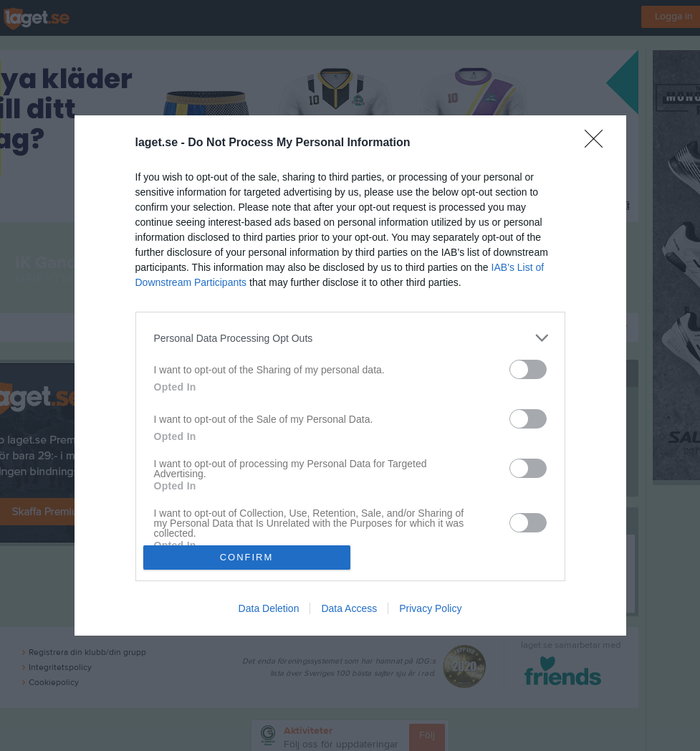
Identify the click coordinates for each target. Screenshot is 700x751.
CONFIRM (247, 557)
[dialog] (350, 375)
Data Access (349, 608)
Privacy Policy (430, 608)
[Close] (598, 143)
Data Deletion (269, 608)
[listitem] (350, 337)
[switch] (528, 369)
